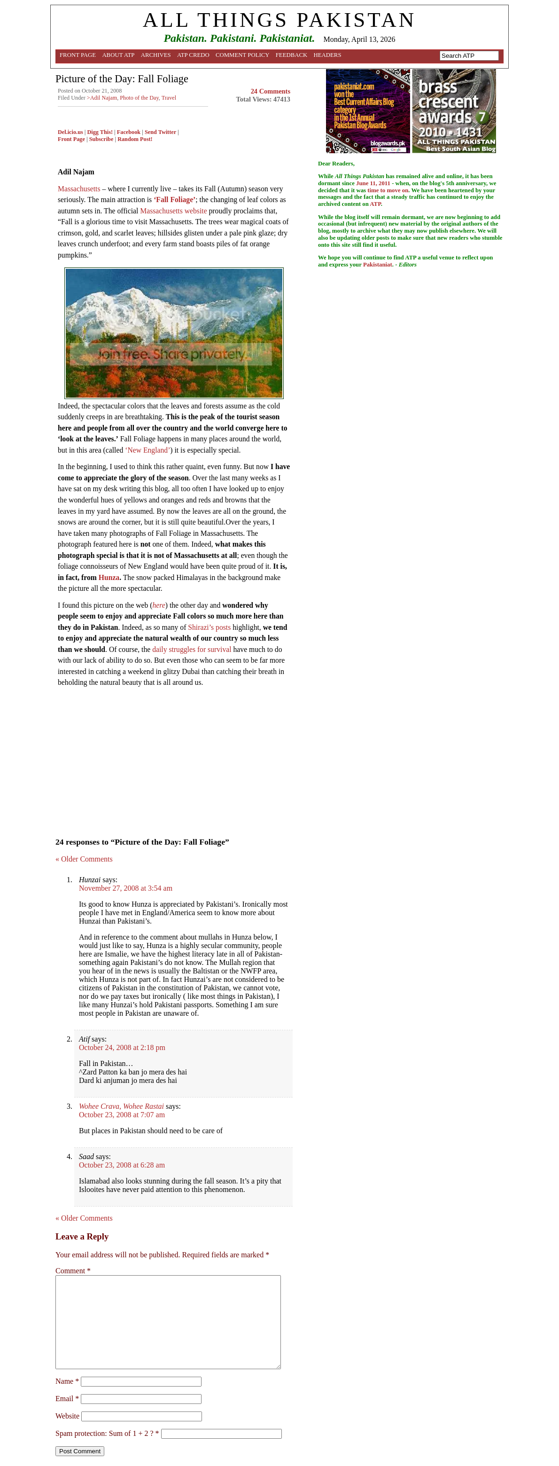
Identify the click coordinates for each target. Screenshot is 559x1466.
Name (67, 1381)
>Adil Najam (102, 97)
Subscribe (101, 139)
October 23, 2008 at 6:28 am (122, 1165)
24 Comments (270, 91)
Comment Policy (243, 55)
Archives (156, 55)
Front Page (78, 55)
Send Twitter (160, 132)
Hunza (109, 577)
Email (67, 1399)
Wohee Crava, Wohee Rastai (121, 1106)
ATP (375, 204)
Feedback (292, 55)
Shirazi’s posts (209, 627)
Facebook (128, 132)
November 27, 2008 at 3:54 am (125, 888)
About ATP (118, 55)
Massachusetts (79, 189)
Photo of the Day (139, 97)
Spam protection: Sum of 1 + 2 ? (104, 1433)
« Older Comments (84, 859)
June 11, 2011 (373, 183)
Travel (169, 97)
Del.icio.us (70, 132)
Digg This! (100, 132)
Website (67, 1416)
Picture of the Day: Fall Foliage (121, 79)
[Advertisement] (174, 759)
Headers (328, 55)
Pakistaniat (377, 264)
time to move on (387, 190)
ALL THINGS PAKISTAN (279, 19)
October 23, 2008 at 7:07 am (122, 1115)
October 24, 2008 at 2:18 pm (122, 1047)
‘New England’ (147, 450)
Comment (73, 1271)
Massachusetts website (173, 211)
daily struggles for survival (191, 649)
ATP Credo (193, 55)
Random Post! (134, 139)
